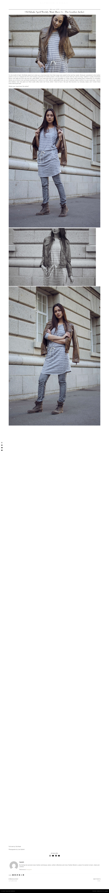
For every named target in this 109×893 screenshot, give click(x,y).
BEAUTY (11, 2)
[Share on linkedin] (23, 875)
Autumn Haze (13, 880)
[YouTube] (99, 2)
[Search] (105, 2)
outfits (57, 9)
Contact (92, 2)
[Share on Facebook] (15, 875)
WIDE (96, 880)
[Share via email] (13, 875)
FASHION (4, 2)
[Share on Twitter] (17, 875)
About (85, 2)
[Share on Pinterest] (19, 875)
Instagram (29, 869)
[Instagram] (97, 2)
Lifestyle (17, 2)
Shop (80, 2)
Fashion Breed (10, 891)
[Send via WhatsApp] (21, 875)
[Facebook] (101, 2)
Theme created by (100, 891)
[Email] (103, 2)
